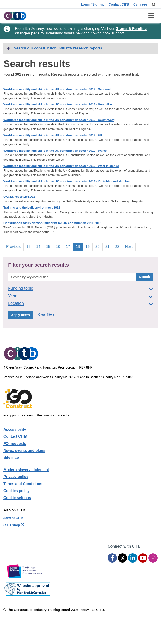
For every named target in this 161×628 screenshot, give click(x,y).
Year (12, 296)
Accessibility (14, 429)
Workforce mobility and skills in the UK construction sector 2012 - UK (52, 135)
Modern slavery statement (26, 470)
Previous (13, 247)
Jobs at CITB (13, 518)
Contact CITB (119, 4)
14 (39, 246)
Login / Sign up (92, 4)
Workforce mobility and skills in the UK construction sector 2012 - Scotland (57, 89)
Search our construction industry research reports (58, 48)
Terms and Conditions (22, 484)
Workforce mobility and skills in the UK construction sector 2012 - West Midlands (61, 166)
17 (69, 246)
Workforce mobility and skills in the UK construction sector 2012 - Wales (55, 150)
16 (59, 246)
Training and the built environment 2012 (31, 207)
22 (118, 246)
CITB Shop (13, 525)
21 (109, 246)
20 (99, 246)
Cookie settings (17, 498)
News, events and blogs (24, 451)
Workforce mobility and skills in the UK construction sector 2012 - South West (58, 120)
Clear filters (46, 314)
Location (16, 303)
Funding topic (20, 288)
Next (129, 247)
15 (49, 246)
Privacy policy (15, 477)
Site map (11, 457)
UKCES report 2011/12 (19, 196)
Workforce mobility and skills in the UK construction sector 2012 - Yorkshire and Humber (66, 181)
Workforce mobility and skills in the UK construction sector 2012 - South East (58, 104)
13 (29, 246)
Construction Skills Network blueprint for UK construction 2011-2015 (52, 223)
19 (89, 246)
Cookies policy (16, 491)
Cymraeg (140, 4)
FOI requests (14, 444)
